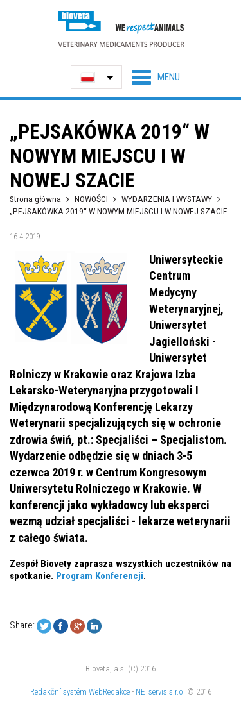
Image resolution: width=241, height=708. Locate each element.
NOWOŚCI (92, 199)
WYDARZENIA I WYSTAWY (166, 199)
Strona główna (35, 199)
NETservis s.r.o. (160, 691)
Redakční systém (58, 691)
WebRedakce (109, 691)
